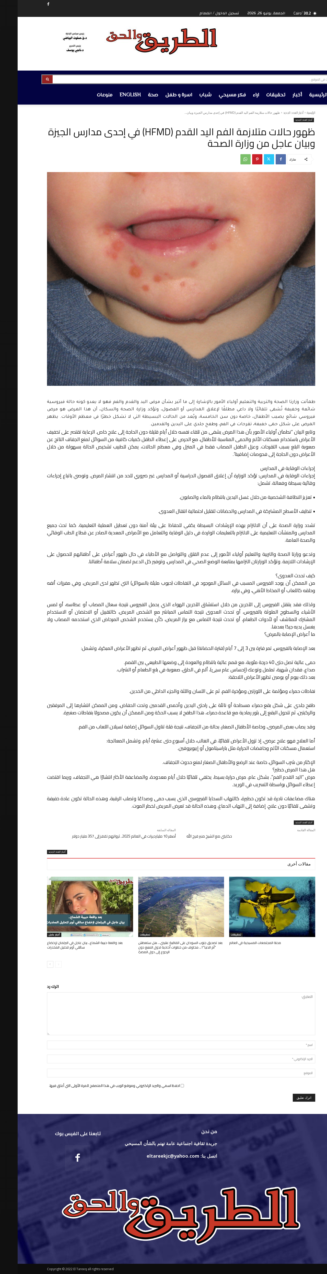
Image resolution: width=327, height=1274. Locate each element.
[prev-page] (41, 964)
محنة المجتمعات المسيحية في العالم (237, 943)
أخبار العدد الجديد (276, 113)
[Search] (30, 79)
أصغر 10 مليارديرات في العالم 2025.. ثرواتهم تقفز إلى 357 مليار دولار (106, 836)
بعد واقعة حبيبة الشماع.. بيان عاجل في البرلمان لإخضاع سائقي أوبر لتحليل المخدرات (67, 945)
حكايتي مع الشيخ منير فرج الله (191, 836)
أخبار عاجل (36, 935)
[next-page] (32, 964)
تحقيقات (218, 935)
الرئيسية (293, 113)
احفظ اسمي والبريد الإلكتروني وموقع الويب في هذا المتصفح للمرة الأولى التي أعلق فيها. (96, 1085)
